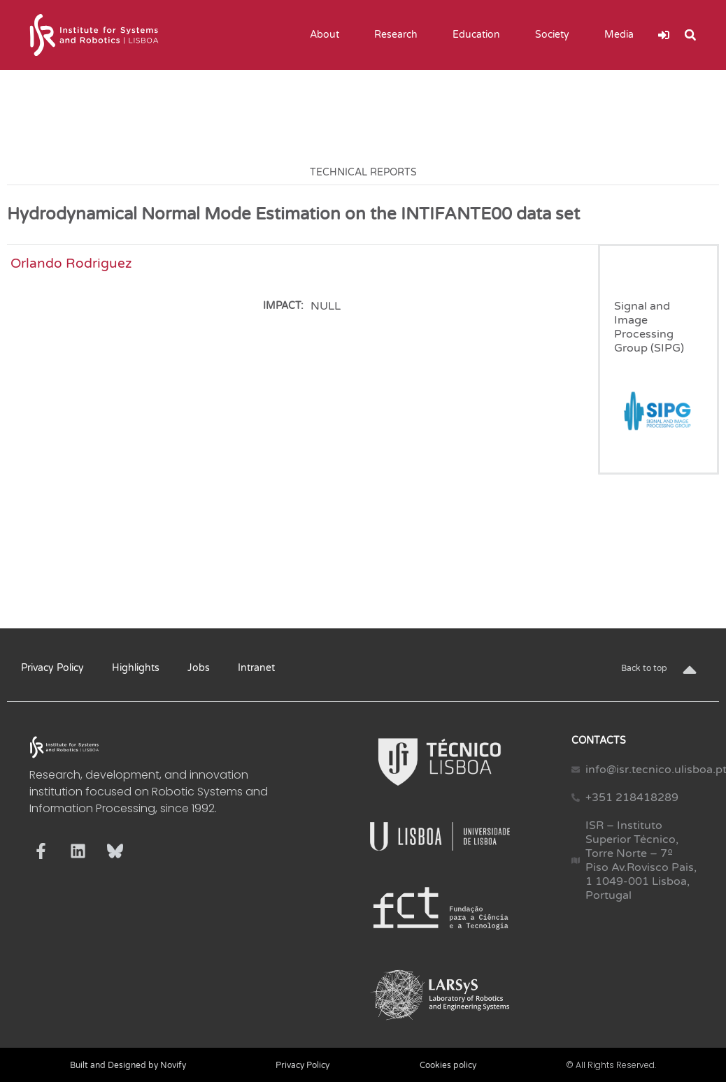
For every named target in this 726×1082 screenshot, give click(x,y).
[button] (690, 34)
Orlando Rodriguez (70, 263)
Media (622, 35)
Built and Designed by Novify (128, 1065)
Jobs (198, 668)
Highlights (135, 668)
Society (555, 35)
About (328, 35)
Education (480, 35)
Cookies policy (448, 1065)
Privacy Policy (52, 668)
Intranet (256, 668)
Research (399, 35)
